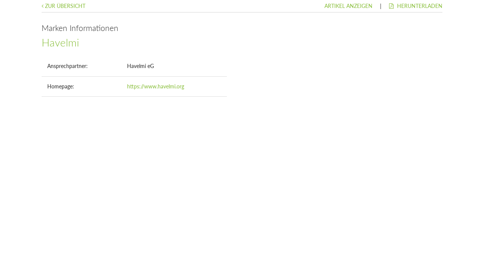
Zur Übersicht (63, 6)
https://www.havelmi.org (155, 86)
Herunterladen (415, 6)
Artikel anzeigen (348, 6)
